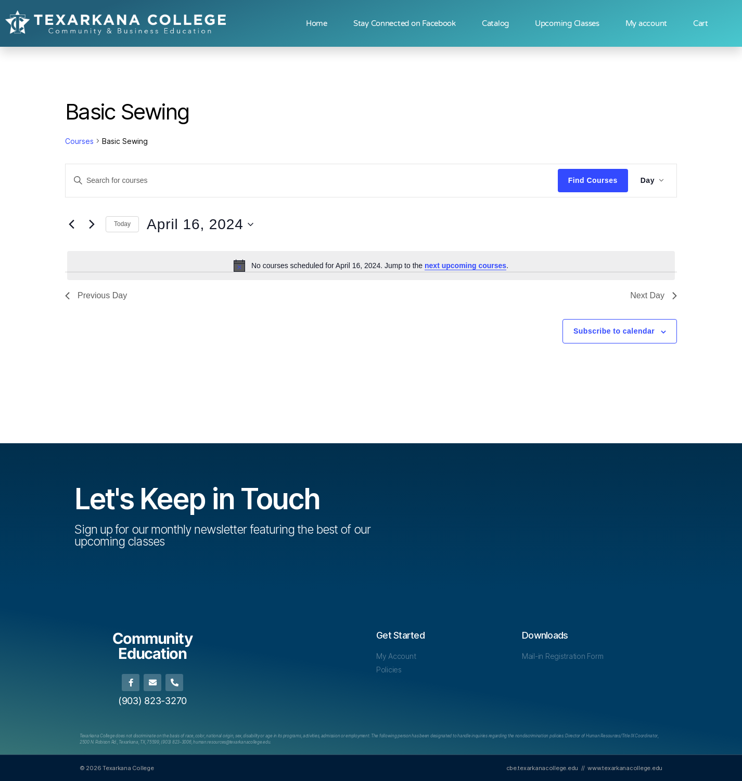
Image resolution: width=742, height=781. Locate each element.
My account (646, 23)
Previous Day (96, 295)
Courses (79, 141)
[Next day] (91, 224)
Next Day (653, 295)
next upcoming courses (465, 265)
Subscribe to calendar (614, 331)
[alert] (371, 265)
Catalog (495, 23)
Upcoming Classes (567, 23)
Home (316, 23)
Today (122, 224)
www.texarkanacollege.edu (624, 768)
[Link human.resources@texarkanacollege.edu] (231, 742)
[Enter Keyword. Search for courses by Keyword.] (312, 180)
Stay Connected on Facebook (404, 23)
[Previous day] (71, 224)
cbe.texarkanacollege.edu (542, 768)
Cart (700, 23)
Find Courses (593, 180)
